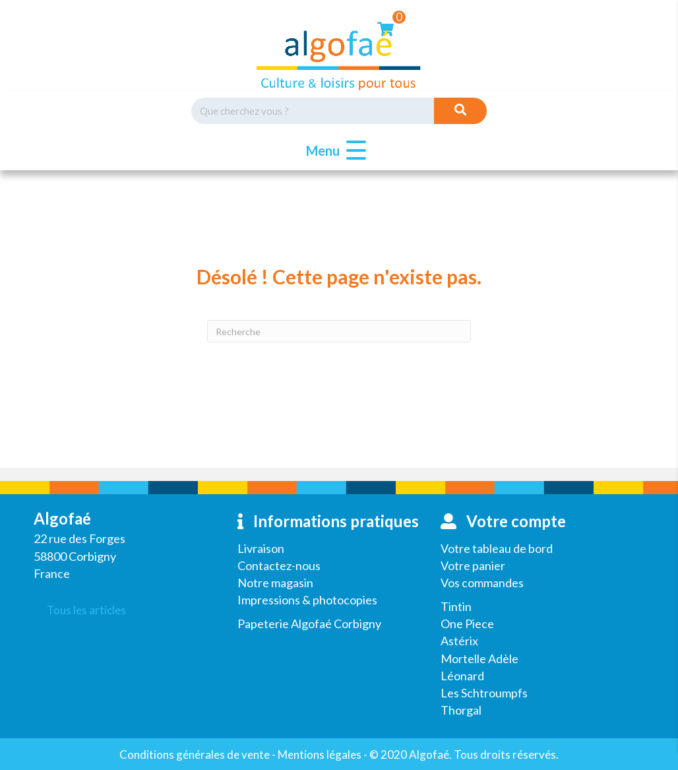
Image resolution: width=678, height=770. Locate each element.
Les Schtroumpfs (484, 693)
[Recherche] (339, 331)
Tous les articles (86, 610)
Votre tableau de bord (497, 548)
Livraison (260, 548)
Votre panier (473, 565)
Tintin (456, 606)
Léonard (462, 675)
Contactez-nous (279, 565)
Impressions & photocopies (307, 600)
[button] (333, 151)
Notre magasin (275, 582)
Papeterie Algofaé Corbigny (309, 623)
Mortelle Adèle (479, 658)
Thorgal (461, 710)
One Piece (467, 623)
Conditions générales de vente (194, 754)
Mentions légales (319, 754)
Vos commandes (482, 582)
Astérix (459, 640)
